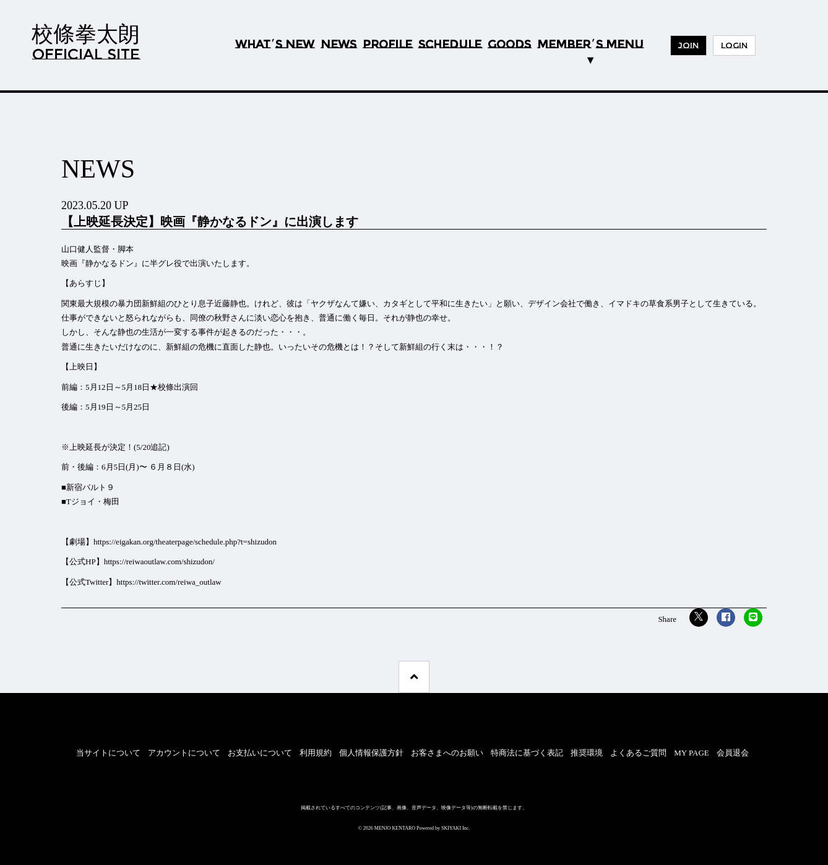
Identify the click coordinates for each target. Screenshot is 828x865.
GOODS (509, 44)
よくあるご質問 (638, 752)
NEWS (338, 44)
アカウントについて (184, 752)
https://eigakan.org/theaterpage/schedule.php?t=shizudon (185, 541)
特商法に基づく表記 (527, 752)
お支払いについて (260, 752)
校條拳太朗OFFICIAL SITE (86, 41)
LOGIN (734, 45)
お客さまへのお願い (447, 752)
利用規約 (316, 752)
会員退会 (733, 752)
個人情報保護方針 (371, 752)
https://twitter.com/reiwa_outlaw (168, 582)
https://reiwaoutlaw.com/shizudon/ (159, 561)
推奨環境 (587, 752)
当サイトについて (108, 752)
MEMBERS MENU (590, 44)
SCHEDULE (449, 44)
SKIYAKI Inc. (455, 828)
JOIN (688, 45)
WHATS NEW (274, 45)
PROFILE (387, 44)
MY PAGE (691, 752)
